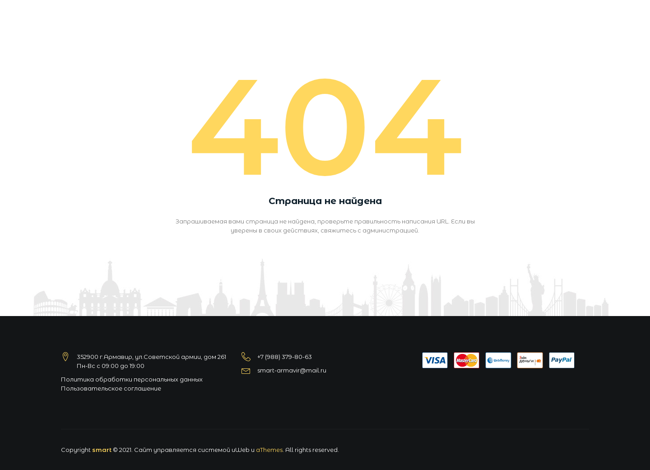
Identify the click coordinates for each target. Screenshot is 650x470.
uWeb (241, 449)
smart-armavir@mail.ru (291, 370)
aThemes (269, 449)
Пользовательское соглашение (111, 388)
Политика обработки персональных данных (132, 379)
